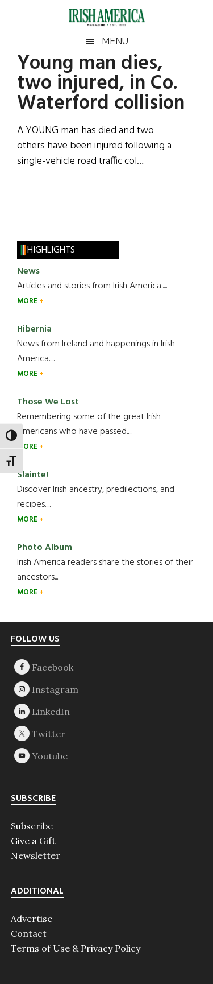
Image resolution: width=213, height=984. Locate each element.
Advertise (31, 918)
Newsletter (35, 855)
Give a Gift (33, 840)
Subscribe (32, 826)
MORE (28, 301)
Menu (115, 41)
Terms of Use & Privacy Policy (75, 948)
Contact (29, 933)
